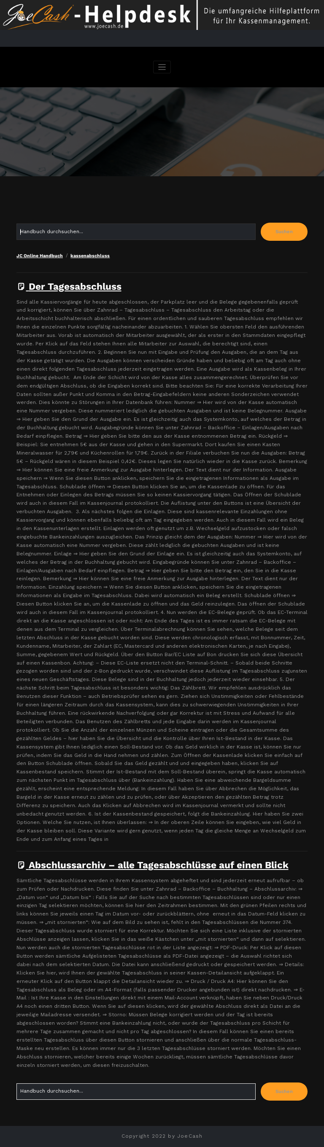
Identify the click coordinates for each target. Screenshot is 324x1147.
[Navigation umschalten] (162, 67)
